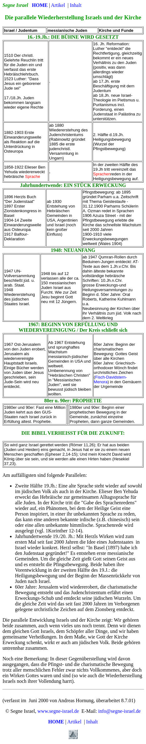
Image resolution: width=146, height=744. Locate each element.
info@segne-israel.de (119, 711)
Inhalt (75, 5)
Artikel (58, 5)
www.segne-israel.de (58, 711)
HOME (40, 5)
